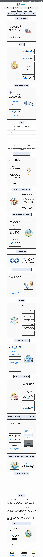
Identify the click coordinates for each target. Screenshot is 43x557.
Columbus (11, 236)
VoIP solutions (28, 66)
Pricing (26, 7)
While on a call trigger (14, 448)
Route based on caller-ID (14, 357)
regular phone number (15, 111)
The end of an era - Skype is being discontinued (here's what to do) (21, 499)
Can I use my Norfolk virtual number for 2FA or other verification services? (21, 129)
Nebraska (25, 10)
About (26, 1)
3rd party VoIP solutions (15, 115)
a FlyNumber (30, 391)
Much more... (15, 370)
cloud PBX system (17, 280)
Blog (36, 7)
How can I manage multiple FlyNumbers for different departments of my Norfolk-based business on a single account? (21, 149)
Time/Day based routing (15, 354)
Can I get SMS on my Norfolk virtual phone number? (21, 126)
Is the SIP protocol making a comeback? (21, 507)
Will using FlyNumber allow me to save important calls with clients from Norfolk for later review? (21, 145)
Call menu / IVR (15, 351)
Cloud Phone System (18, 7)
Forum (34, 1)
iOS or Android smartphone (15, 101)
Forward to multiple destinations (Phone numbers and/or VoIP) (15, 362)
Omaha (10, 220)
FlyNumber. (15, 98)
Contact (30, 1)
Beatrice (10, 231)
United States (20, 10)
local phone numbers (28, 465)
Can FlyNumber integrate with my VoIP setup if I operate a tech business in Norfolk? (21, 142)
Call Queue (15, 366)
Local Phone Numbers (9, 7)
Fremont (11, 225)
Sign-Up (31, 7)
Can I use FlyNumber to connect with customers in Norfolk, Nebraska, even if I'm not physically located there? (21, 133)
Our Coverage (13, 10)
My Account (21, 1)
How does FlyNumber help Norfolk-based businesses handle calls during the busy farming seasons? (21, 136)
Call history (12, 439)
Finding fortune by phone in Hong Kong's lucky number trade (21, 514)
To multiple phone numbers (15, 284)
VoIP (30, 72)
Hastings (11, 242)
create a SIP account (28, 404)
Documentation (39, 1)
